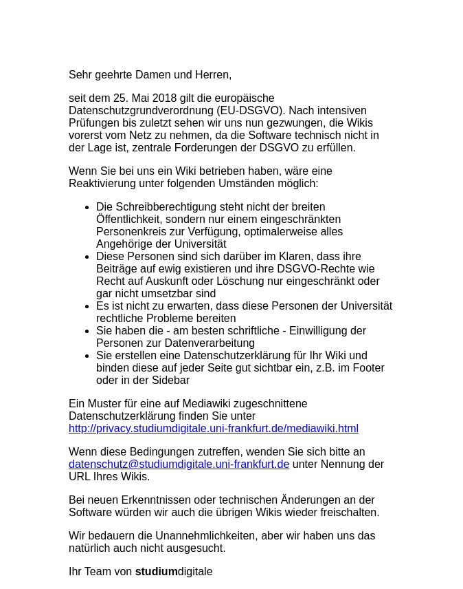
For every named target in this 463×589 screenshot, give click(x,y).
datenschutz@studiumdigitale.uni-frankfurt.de (179, 464)
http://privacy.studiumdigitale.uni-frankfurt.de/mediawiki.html (214, 428)
